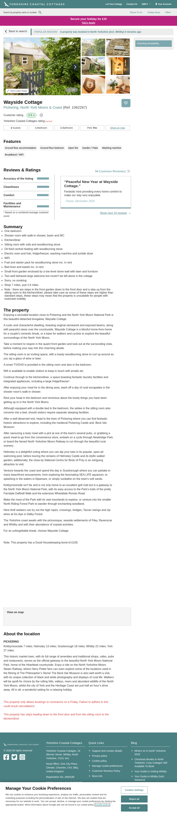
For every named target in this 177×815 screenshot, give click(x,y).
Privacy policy (99, 755)
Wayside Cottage (22, 102)
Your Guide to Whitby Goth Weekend (149, 778)
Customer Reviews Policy (106, 771)
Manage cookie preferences (107, 765)
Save (125, 103)
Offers (168, 12)
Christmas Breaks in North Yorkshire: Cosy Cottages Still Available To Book (150, 763)
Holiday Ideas (153, 12)
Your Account (163, 4)
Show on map (117, 127)
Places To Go (136, 12)
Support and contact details (107, 750)
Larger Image (17, 91)
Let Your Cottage (114, 4)
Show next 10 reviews (113, 213)
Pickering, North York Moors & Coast (45, 107)
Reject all (134, 799)
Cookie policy (99, 760)
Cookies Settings (134, 790)
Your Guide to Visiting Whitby (150, 771)
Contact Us (131, 4)
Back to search (18, 31)
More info (97, 776)
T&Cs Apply (88, 22)
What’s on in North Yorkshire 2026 (150, 752)
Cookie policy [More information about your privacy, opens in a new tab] (102, 804)
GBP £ (146, 4)
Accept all (134, 808)
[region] (88, 798)
